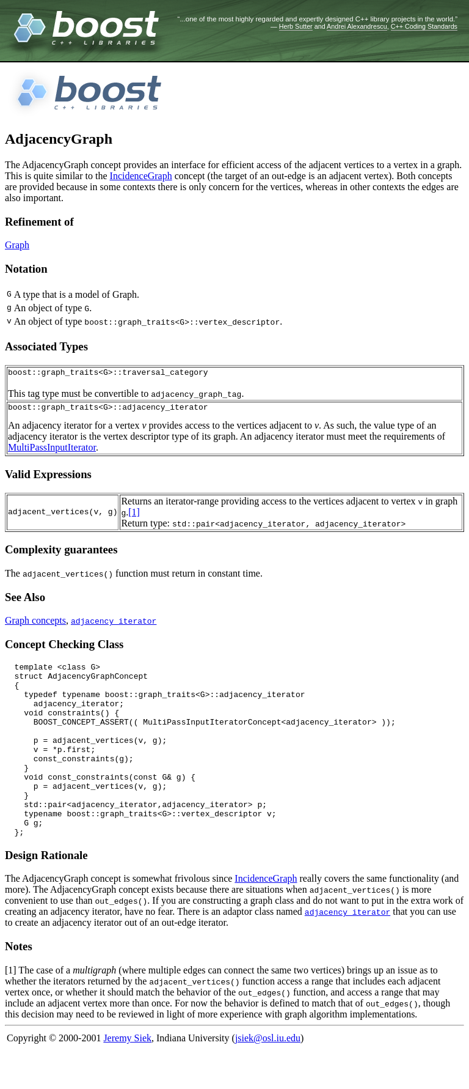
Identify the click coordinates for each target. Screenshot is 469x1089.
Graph (17, 245)
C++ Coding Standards (424, 26)
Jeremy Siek (127, 1076)
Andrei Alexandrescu (357, 26)
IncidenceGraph (141, 176)
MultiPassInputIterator (52, 451)
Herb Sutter (296, 26)
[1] (134, 516)
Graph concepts (35, 624)
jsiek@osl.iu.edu (267, 1076)
